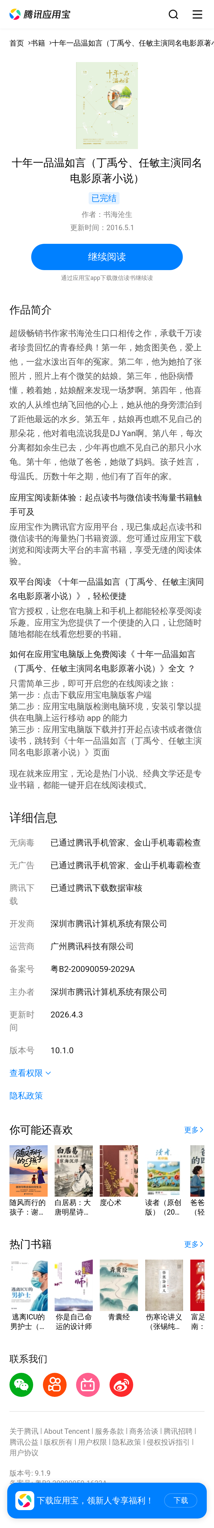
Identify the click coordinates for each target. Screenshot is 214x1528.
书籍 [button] (38, 43)
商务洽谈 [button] (143, 1431)
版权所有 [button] (58, 1442)
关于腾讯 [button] (23, 1431)
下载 (181, 1500)
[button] (39, 14)
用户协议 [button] (23, 1453)
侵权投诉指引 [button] (168, 1442)
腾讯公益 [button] (23, 1442)
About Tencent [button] (67, 1431)
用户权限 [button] (92, 1442)
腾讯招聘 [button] (178, 1431)
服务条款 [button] (109, 1431)
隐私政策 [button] (26, 1095)
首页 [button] (16, 43)
